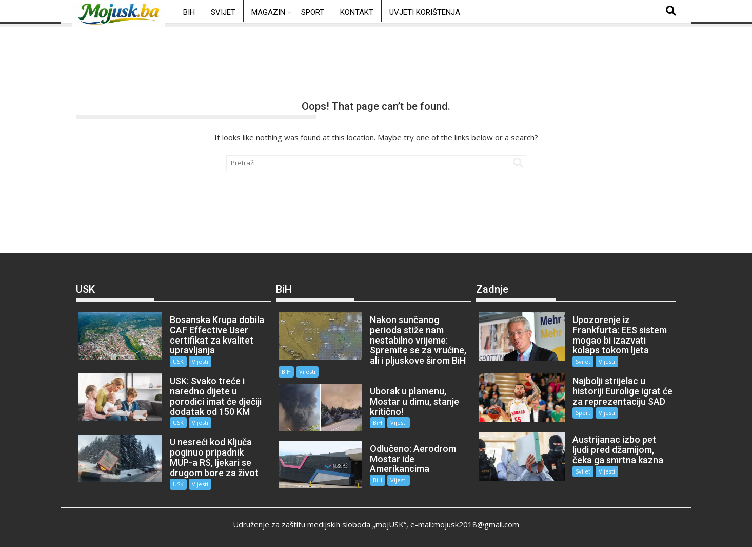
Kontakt (356, 12)
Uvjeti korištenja (424, 12)
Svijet (223, 12)
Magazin (268, 12)
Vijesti (198, 361)
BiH (189, 12)
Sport (312, 12)
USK (176, 361)
